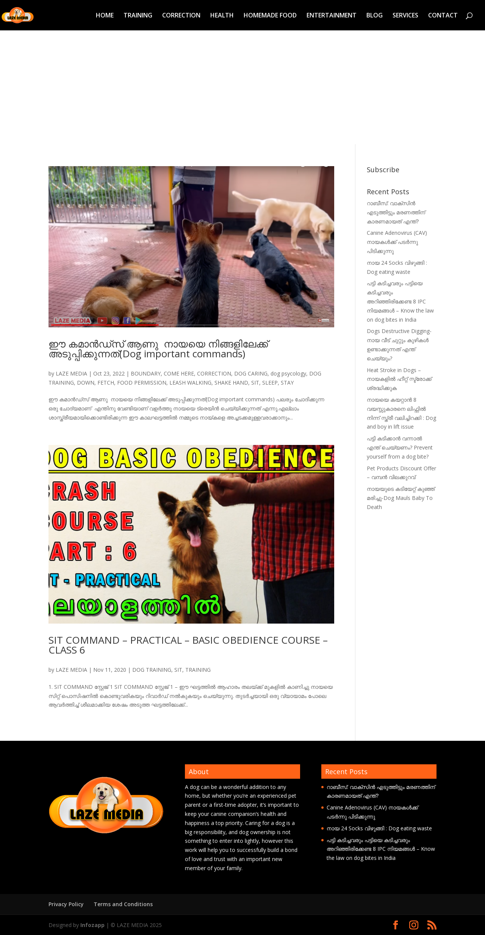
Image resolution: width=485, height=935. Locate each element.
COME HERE (179, 373)
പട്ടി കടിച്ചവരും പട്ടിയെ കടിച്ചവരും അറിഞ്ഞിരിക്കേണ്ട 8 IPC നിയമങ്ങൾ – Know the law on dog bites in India (400, 301)
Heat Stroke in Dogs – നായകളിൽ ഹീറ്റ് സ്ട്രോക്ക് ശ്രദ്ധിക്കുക (399, 379)
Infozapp (92, 925)
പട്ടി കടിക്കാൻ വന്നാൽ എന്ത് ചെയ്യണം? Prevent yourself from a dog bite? (400, 447)
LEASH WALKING (190, 382)
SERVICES (405, 16)
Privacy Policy (66, 904)
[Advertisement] (242, 87)
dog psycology (288, 373)
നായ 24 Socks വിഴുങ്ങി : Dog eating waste (379, 828)
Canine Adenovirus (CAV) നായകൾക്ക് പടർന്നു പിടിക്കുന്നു (397, 242)
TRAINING (138, 16)
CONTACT (443, 16)
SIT (255, 382)
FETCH (105, 382)
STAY (287, 382)
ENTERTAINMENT (332, 16)
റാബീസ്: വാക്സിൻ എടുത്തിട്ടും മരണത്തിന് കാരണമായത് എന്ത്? (396, 212)
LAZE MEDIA (71, 373)
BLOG (374, 16)
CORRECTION (181, 16)
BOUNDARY (146, 373)
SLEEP (270, 382)
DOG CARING (251, 373)
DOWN (85, 382)
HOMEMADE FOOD (270, 16)
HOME (105, 16)
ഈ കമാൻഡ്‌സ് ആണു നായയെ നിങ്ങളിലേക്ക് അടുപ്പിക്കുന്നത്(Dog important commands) (158, 348)
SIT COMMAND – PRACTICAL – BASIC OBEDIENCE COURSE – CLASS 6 (188, 645)
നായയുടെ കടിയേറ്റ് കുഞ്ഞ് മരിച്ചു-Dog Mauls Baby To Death (401, 498)
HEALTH (222, 16)
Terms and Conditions (123, 904)
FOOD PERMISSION (141, 382)
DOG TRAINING (151, 669)
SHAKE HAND (231, 382)
